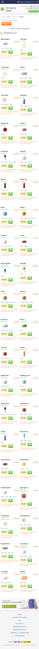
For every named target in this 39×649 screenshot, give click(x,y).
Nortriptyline (23, 265)
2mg (21, 330)
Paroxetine (4, 293)
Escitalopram (5, 237)
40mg (10, 162)
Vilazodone (23, 574)
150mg (2, 134)
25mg (21, 78)
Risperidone (23, 321)
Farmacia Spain (11, 9)
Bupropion (4, 125)
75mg (29, 106)
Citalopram (23, 125)
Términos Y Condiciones (19, 633)
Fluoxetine (4, 434)
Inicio (19, 614)
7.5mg (2, 48)
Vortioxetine (4, 574)
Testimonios (20, 636)
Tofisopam (23, 41)
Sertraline (23, 69)
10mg (21, 106)
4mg (12, 552)
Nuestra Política (19, 630)
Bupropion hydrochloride (24, 490)
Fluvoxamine (23, 237)
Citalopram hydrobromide (5, 518)
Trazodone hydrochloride (24, 546)
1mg (2, 552)
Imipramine (4, 349)
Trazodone (23, 153)
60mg (14, 162)
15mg (6, 48)
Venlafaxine (4, 181)
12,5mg (22, 302)
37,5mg (2, 190)
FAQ (19, 620)
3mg (9, 552)
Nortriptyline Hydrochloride (5, 266)
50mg (21, 50)
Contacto (19, 624)
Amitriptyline (4, 209)
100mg (29, 78)
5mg (2, 246)
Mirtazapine (4, 321)
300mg (7, 386)
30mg (10, 48)
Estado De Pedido (19, 617)
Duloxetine (4, 153)
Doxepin (22, 97)
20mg (25, 134)
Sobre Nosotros (19, 627)
